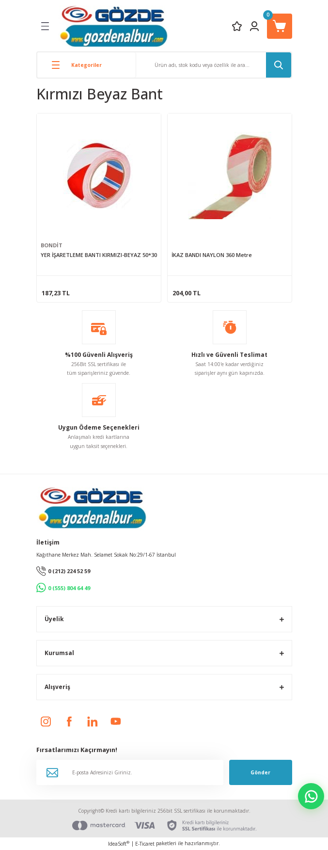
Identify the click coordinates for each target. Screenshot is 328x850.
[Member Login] (254, 26)
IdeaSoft (118, 843)
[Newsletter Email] (129, 772)
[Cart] (279, 26)
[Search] (213, 65)
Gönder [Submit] (260, 772)
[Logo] (114, 25)
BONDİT (51, 245)
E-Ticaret (145, 843)
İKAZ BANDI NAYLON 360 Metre (212, 254)
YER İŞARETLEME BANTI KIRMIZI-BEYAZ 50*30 (99, 254)
